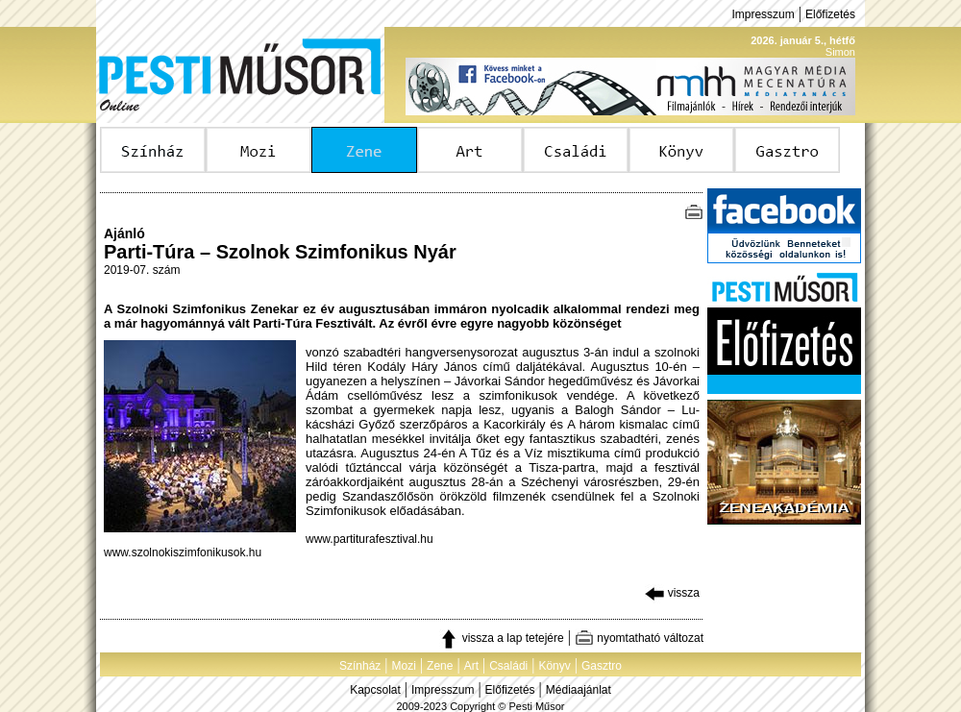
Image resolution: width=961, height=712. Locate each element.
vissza (672, 593)
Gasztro (601, 666)
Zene (440, 666)
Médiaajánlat (578, 690)
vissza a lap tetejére (501, 638)
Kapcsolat (375, 690)
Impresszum (762, 14)
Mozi (404, 666)
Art (471, 666)
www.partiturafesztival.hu (369, 539)
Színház (360, 666)
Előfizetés (830, 14)
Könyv (554, 666)
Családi (508, 666)
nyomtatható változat (639, 638)
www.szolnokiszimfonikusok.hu (182, 552)
